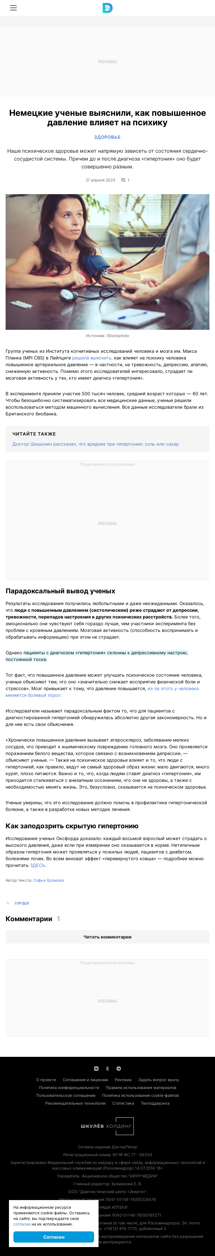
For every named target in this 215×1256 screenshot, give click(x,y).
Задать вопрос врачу (158, 1079)
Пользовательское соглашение (65, 1095)
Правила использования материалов (141, 1087)
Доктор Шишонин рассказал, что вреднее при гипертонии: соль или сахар (95, 444)
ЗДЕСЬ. (38, 865)
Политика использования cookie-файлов (140, 1095)
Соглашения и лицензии (85, 1079)
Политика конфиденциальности (69, 1087)
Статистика (123, 1103)
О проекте (46, 1079)
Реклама (123, 1079)
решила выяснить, (92, 358)
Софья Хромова (48, 880)
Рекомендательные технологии (75, 1103)
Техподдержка (155, 1103)
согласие (22, 1224)
